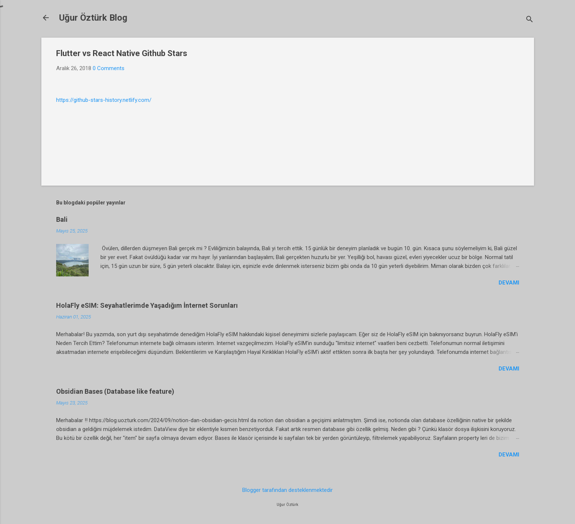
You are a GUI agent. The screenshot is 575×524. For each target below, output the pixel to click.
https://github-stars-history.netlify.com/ (103, 100)
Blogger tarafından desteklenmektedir (287, 490)
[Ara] (529, 20)
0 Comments (108, 68)
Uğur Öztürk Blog (93, 18)
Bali (62, 219)
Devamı (509, 282)
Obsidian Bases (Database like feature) (115, 391)
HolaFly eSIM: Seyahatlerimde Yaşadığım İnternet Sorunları (147, 305)
